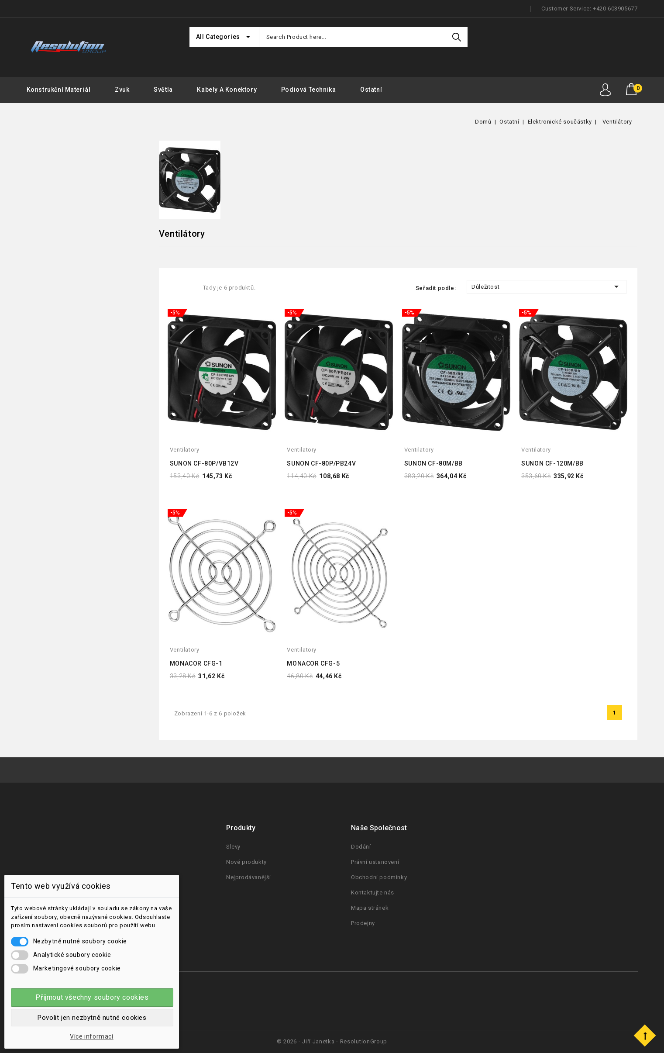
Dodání (361, 846)
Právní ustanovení (375, 862)
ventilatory (185, 449)
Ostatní (371, 89)
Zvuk (122, 89)
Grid (174, 287)
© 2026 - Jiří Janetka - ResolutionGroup (332, 1041)
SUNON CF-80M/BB (433, 463)
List (189, 287)
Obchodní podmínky (379, 877)
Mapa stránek (370, 908)
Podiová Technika (308, 89)
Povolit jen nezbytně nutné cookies (92, 1018)
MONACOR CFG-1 (196, 663)
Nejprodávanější (248, 877)
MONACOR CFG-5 (313, 663)
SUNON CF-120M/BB (552, 463)
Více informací (91, 1036)
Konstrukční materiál (59, 89)
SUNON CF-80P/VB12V (204, 463)
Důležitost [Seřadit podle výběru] (546, 286)
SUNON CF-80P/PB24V (321, 463)
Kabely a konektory (227, 89)
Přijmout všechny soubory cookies (91, 997)
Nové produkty (246, 862)
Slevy (233, 846)
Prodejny (363, 923)
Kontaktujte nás (372, 892)
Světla (163, 89)
